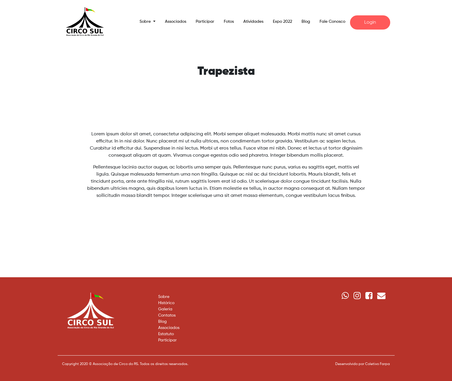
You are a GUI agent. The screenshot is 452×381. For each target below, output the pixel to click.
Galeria (165, 309)
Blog (306, 22)
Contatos (167, 315)
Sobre (163, 297)
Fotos (229, 22)
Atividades (253, 22)
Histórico (166, 303)
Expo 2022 (282, 22)
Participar (205, 22)
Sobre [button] (146, 22)
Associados (175, 22)
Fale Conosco (332, 22)
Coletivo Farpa (377, 364)
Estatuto (166, 334)
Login (370, 22)
